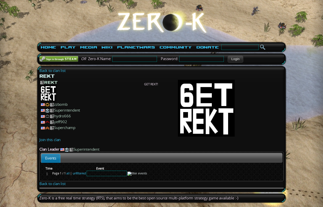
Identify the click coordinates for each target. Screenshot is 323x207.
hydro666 (62, 116)
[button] (235, 59)
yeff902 (60, 121)
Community (175, 47)
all (67, 173)
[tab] (50, 158)
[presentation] (51, 158)
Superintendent (67, 110)
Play (68, 47)
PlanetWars (136, 47)
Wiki (106, 47)
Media (88, 47)
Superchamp (64, 127)
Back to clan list (52, 70)
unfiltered (79, 173)
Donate (207, 47)
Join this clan (50, 139)
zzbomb (61, 104)
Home (48, 47)
